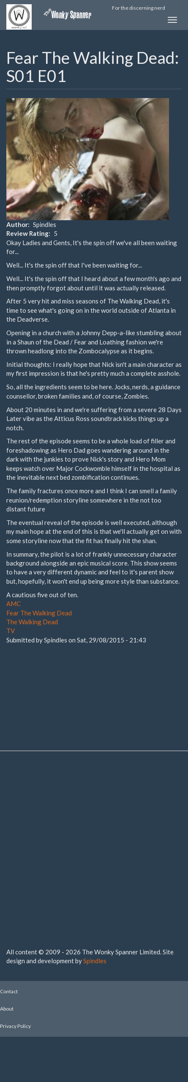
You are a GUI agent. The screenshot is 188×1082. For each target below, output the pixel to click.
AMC (13, 603)
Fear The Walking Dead (39, 613)
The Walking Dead (32, 622)
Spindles (94, 961)
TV (10, 630)
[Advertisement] (48, 687)
